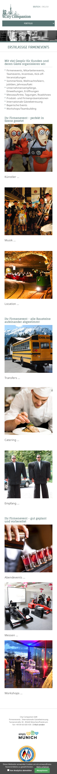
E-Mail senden (39, 724)
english (45, 6)
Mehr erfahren (42, 767)
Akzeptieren (42, 770)
